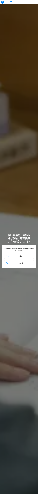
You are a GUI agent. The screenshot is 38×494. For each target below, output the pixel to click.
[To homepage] (6, 2)
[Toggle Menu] (34, 2)
